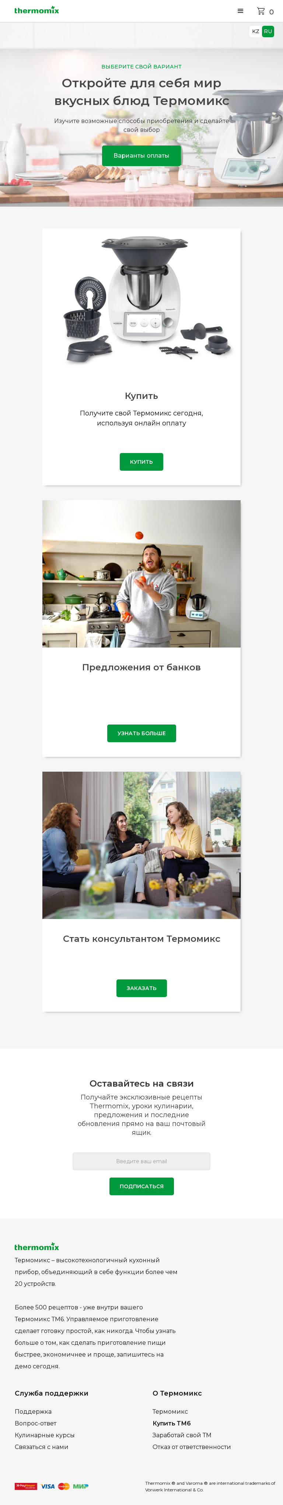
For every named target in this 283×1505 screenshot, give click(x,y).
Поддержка (33, 1411)
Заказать (142, 988)
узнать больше (142, 733)
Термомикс (170, 1411)
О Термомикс (177, 1393)
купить (141, 462)
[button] (241, 11)
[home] (37, 11)
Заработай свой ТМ (182, 1435)
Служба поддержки (51, 1393)
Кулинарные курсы (45, 1435)
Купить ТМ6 (172, 1423)
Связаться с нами (42, 1446)
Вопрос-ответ (35, 1423)
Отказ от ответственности (192, 1446)
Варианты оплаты (141, 155)
